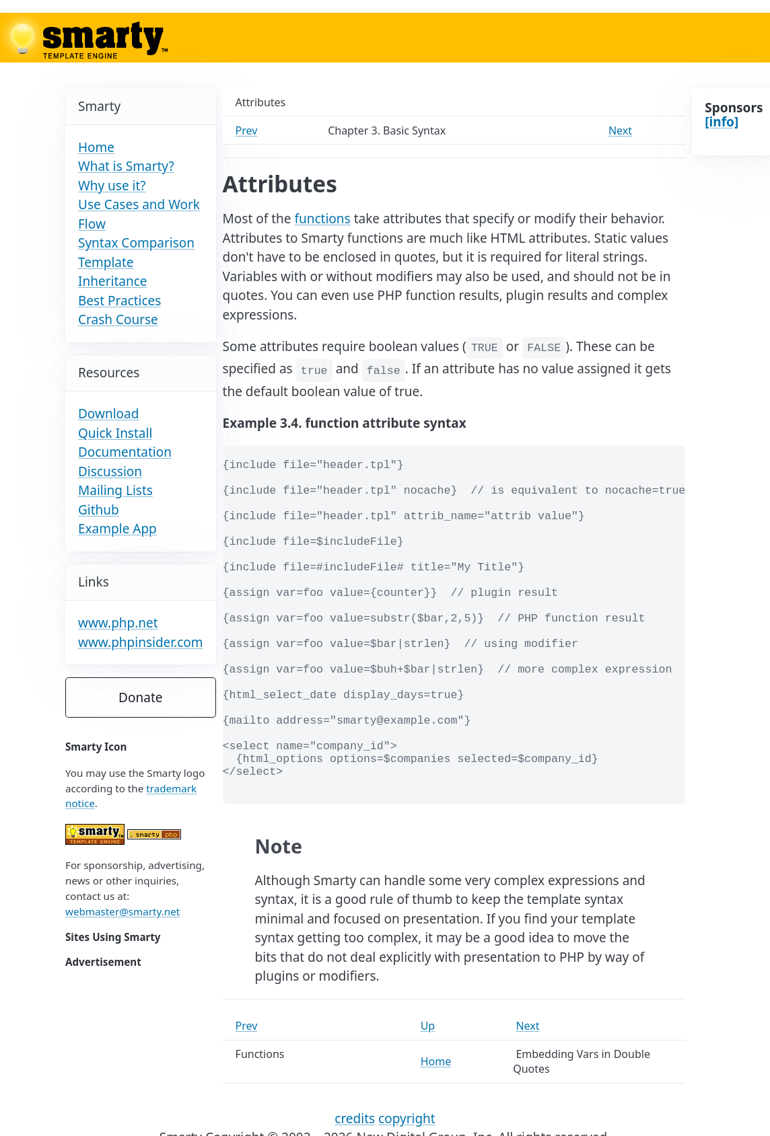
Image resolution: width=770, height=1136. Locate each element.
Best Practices (119, 300)
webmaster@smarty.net (122, 911)
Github (98, 510)
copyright (406, 1118)
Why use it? (112, 185)
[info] (721, 121)
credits (355, 1118)
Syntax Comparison (136, 243)
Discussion (110, 471)
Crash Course (118, 319)
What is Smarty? (126, 166)
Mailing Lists (115, 490)
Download (108, 413)
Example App (117, 528)
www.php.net (118, 623)
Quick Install (115, 433)
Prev (247, 130)
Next (620, 130)
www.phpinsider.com (140, 642)
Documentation (125, 452)
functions (322, 218)
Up (428, 1025)
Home (96, 147)
